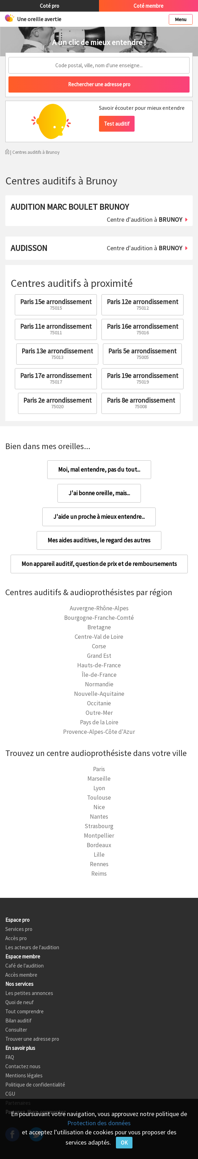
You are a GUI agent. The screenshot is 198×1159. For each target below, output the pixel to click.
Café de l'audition (24, 965)
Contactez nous (23, 1066)
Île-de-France (99, 675)
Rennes (99, 864)
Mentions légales (24, 1075)
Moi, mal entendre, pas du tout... (99, 469)
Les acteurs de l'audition (32, 947)
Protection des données (99, 1123)
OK (124, 1142)
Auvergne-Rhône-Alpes (99, 608)
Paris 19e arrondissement (142, 378)
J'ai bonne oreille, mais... (99, 493)
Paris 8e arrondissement (141, 403)
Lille (99, 854)
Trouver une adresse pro (32, 1038)
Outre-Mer (99, 713)
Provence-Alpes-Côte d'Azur (99, 732)
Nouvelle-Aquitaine (99, 694)
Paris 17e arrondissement (56, 378)
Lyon (99, 788)
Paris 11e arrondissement (56, 329)
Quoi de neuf (19, 1002)
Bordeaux (99, 845)
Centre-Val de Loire (99, 637)
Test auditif (117, 123)
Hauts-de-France (99, 665)
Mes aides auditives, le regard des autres (99, 540)
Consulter (16, 1029)
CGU (10, 1093)
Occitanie (99, 703)
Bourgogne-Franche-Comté (99, 618)
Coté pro (49, 5)
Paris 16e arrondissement (142, 329)
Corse (99, 646)
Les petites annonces (29, 993)
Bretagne (99, 627)
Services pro (18, 929)
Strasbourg (99, 826)
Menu (180, 19)
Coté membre (148, 5)
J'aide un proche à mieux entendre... (99, 517)
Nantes (99, 816)
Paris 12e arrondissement (142, 304)
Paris (99, 769)
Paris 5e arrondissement (142, 353)
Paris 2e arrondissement (57, 403)
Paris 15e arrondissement (56, 304)
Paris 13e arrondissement (57, 353)
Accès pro (16, 938)
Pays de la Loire (99, 722)
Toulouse (99, 797)
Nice (99, 807)
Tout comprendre (24, 1011)
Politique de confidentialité (35, 1084)
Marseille (99, 778)
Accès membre (21, 974)
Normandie (99, 684)
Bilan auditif (18, 1020)
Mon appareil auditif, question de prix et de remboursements (99, 564)
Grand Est (99, 656)
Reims (99, 873)
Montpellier (99, 835)
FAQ (9, 1057)
